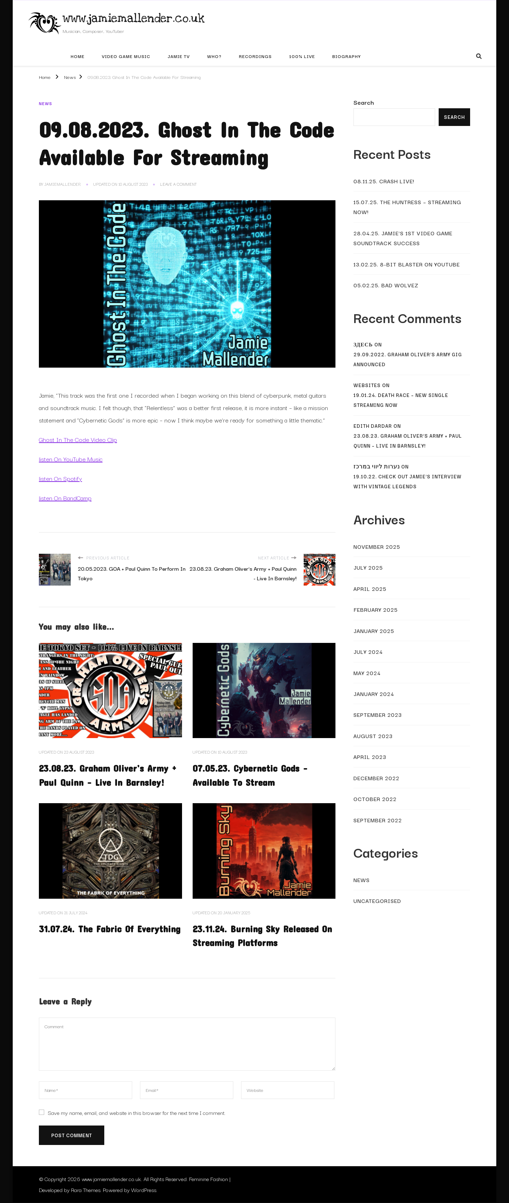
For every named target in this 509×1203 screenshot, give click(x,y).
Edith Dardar (372, 426)
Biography (346, 56)
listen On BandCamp (65, 497)
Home (77, 56)
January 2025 (373, 630)
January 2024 (373, 693)
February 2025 (375, 609)
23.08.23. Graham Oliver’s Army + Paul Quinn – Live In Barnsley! (407, 440)
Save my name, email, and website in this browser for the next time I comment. (137, 1113)
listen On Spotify (60, 478)
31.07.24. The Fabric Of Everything (110, 928)
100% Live (302, 56)
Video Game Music (126, 56)
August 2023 (373, 735)
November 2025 (376, 546)
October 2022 (375, 798)
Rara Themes (85, 1190)
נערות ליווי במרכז (376, 466)
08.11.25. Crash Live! (383, 181)
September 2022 (377, 820)
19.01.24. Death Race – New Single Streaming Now (400, 400)
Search (363, 102)
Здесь (363, 344)
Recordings (255, 56)
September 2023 (377, 714)
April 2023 (369, 756)
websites (367, 385)
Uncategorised (377, 900)
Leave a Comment (178, 184)
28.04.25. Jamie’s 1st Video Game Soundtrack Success (402, 238)
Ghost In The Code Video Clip (78, 439)
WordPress (143, 1190)
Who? (214, 56)
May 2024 (367, 672)
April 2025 (369, 588)
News (45, 103)
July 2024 (368, 651)
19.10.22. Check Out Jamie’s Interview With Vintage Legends (407, 481)
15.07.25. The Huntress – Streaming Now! (407, 206)
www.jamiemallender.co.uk (134, 18)
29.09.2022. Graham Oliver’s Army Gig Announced (407, 359)
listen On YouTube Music (71, 459)
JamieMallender (62, 184)
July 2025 (368, 567)
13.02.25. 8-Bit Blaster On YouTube (406, 264)
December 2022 (376, 777)
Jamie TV (179, 56)
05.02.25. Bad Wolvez (386, 285)
